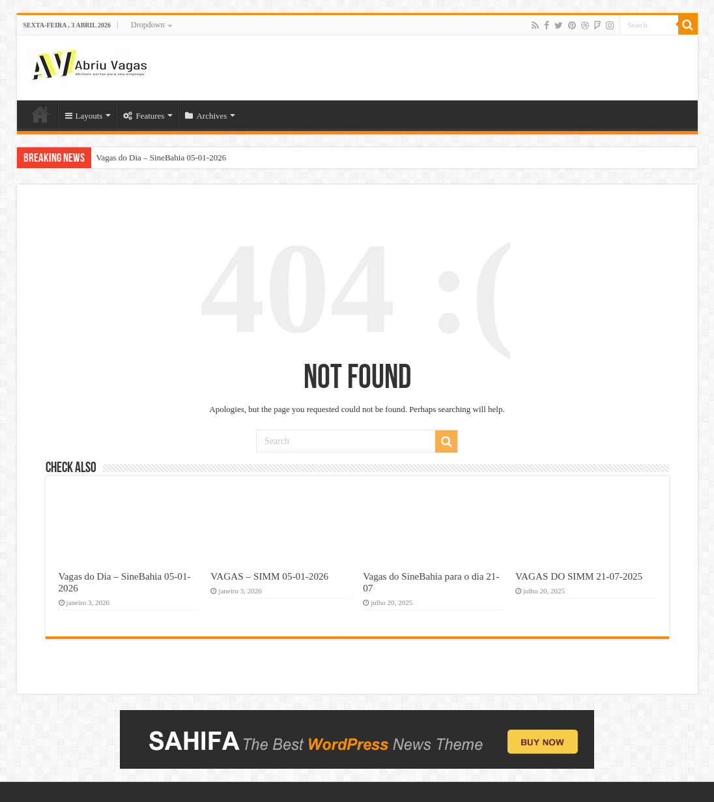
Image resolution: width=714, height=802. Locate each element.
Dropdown (147, 24)
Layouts (84, 116)
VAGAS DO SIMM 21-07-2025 (578, 576)
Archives (206, 116)
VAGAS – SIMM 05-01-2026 (269, 576)
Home (40, 114)
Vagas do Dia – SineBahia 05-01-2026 (161, 157)
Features (143, 116)
